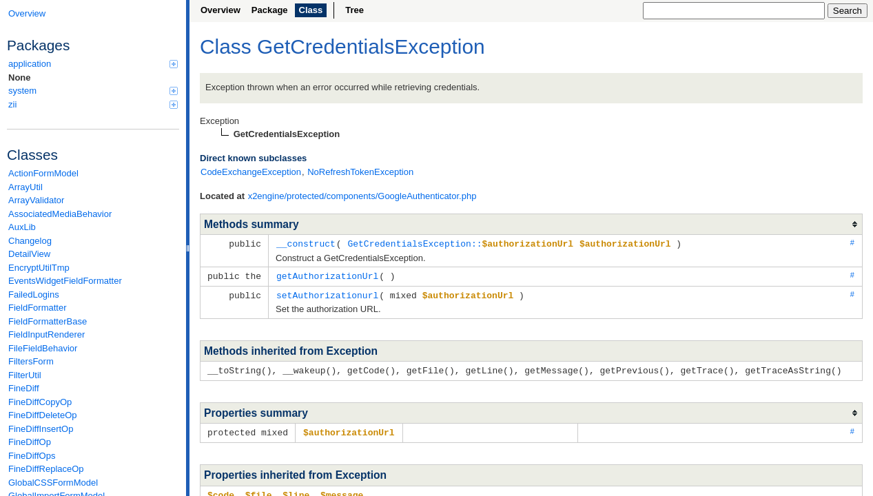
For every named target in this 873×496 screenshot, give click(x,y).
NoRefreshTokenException (360, 172)
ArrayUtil (25, 187)
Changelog (30, 241)
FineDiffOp (29, 442)
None (19, 77)
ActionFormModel (43, 173)
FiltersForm (31, 361)
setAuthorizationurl (327, 293)
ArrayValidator (36, 200)
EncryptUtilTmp (39, 267)
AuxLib (22, 227)
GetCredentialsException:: (460, 243)
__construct (306, 243)
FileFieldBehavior (42, 348)
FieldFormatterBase (47, 321)
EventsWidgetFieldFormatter (65, 281)
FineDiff (23, 388)
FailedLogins (33, 294)
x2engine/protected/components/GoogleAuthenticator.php (362, 196)
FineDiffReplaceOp (46, 469)
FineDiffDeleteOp (42, 415)
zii (93, 104)
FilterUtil (24, 375)
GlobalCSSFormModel (53, 482)
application (93, 64)
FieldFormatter (37, 307)
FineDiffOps (31, 456)
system (93, 90)
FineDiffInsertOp (40, 429)
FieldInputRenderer (46, 334)
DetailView (29, 254)
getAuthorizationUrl (327, 275)
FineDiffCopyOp (40, 402)
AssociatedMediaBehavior (60, 214)
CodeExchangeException (251, 172)
